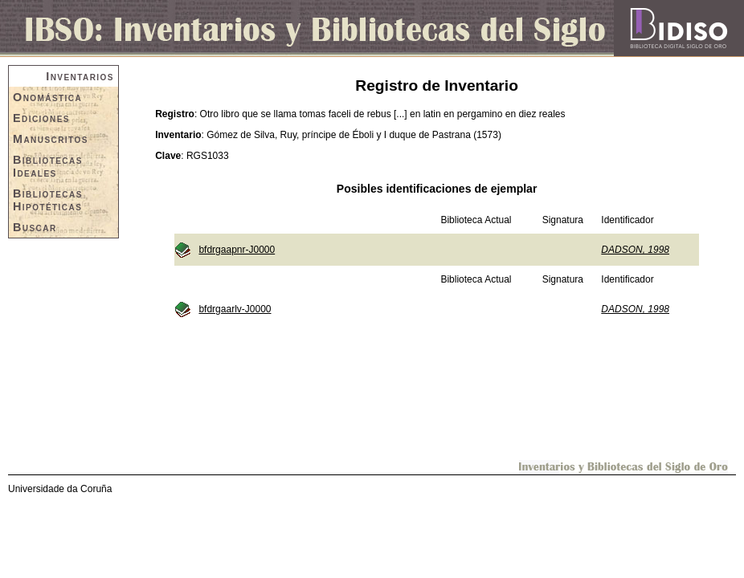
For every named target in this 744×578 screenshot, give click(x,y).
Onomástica (47, 97)
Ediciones (41, 118)
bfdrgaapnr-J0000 (236, 249)
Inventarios (80, 76)
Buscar (35, 227)
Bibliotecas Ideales (48, 166)
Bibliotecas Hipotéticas (48, 200)
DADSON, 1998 (635, 249)
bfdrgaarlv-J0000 (234, 309)
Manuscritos (50, 138)
